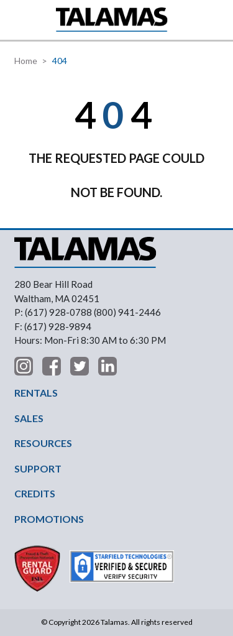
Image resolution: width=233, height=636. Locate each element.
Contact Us (217, 20)
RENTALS (36, 393)
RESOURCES (43, 443)
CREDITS (34, 493)
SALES (28, 418)
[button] (17, 19)
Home (25, 60)
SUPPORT (38, 468)
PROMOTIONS (49, 519)
